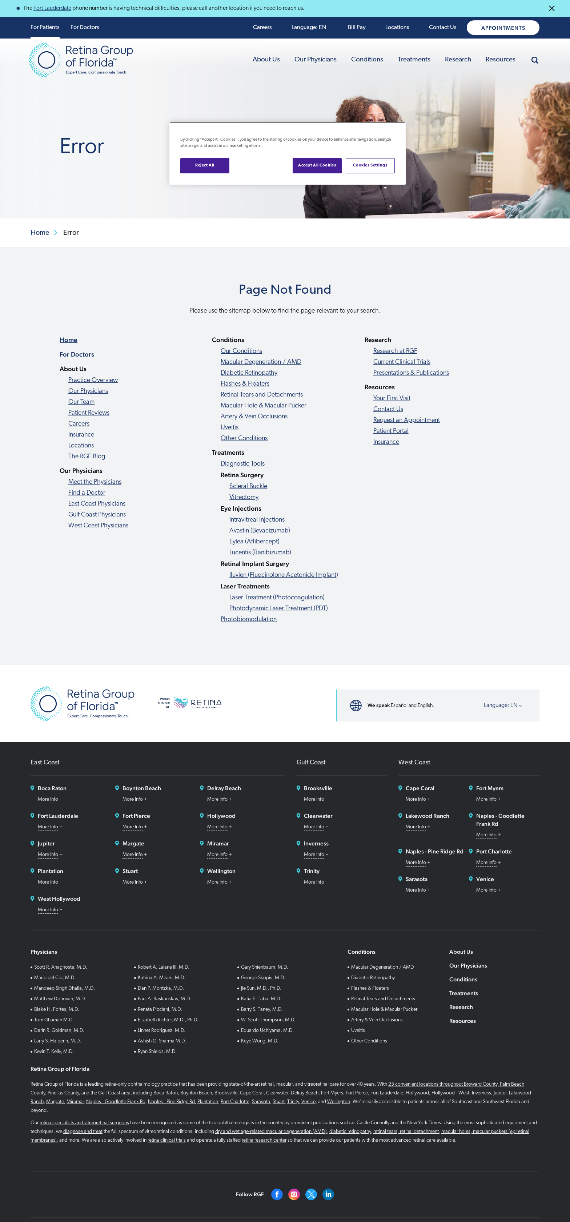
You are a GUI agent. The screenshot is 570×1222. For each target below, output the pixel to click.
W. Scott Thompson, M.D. (268, 1020)
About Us (266, 59)
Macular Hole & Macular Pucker (263, 405)
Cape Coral (252, 1093)
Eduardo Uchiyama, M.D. (267, 1030)
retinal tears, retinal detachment (406, 1131)
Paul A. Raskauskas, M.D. (164, 999)
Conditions (367, 59)
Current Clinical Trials (401, 362)
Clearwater (277, 1093)
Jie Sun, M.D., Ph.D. (261, 988)
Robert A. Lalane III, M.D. (163, 967)
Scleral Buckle (248, 486)
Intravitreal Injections (257, 519)
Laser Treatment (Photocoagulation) (277, 597)
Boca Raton (165, 1093)
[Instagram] (294, 1194)
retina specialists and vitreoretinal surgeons (84, 1123)
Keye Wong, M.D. (259, 1041)
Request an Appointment (406, 420)
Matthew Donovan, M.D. (60, 999)
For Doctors (85, 28)
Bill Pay (357, 28)
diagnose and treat (83, 1131)
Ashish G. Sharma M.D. (162, 1041)
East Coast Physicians (96, 504)
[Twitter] (311, 1194)
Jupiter (500, 1093)
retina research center (264, 1140)
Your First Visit (391, 398)
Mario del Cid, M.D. (55, 978)
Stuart (279, 1102)
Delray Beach (304, 1093)
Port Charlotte (235, 1102)
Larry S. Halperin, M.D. (57, 1041)
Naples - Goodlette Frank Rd (115, 1102)
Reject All (204, 165)
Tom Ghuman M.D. (54, 1020)
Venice (308, 1102)
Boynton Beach (196, 1093)
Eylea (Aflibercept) (254, 541)
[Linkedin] (328, 1194)
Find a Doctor (86, 493)
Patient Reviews (88, 413)
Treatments (414, 59)
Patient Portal (391, 431)
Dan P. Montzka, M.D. (161, 988)
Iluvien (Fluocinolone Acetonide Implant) (283, 575)
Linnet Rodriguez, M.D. (161, 1030)
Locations (397, 28)
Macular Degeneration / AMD (261, 362)
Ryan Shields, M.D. (157, 1051)
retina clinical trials (167, 1140)
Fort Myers (332, 1093)
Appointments (503, 28)
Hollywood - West (450, 1093)
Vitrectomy (243, 497)
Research (458, 59)
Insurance (81, 434)
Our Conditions (241, 351)
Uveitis (229, 427)
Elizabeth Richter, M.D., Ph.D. (168, 1020)
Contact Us (443, 28)
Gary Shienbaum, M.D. (264, 967)
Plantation (207, 1102)
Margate (55, 1102)
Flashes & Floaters (245, 384)
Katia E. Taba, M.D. (261, 999)
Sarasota (261, 1102)
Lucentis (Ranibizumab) (260, 552)
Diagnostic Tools (243, 464)
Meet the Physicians (94, 482)
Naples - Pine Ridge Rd (171, 1102)
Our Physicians (315, 59)
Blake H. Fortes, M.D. (56, 1009)
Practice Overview (93, 380)
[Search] (534, 60)
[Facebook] (277, 1194)
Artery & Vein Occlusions (254, 416)
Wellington (338, 1102)
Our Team (81, 402)
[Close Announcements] (551, 8)
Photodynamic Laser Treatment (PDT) (278, 608)
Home (68, 339)
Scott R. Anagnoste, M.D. (60, 967)
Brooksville (225, 1093)
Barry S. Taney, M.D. (262, 1009)
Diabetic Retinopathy (249, 373)
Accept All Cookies (317, 165)
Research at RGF (395, 351)
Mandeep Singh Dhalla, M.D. (64, 988)
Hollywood (417, 1093)
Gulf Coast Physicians (97, 514)
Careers (262, 28)
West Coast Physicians (98, 525)
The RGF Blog (86, 456)
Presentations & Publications (411, 373)
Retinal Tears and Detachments (262, 394)
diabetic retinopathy (350, 1131)
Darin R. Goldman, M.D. (59, 1030)
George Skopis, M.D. (263, 978)
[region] (287, 153)
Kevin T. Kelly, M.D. (54, 1051)
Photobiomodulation (249, 619)
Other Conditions (244, 438)
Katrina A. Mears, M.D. (161, 978)
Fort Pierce (357, 1093)
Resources (500, 59)
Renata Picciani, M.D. (160, 1009)
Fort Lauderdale (52, 8)
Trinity (293, 1102)
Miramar (75, 1102)
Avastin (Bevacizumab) (259, 530)
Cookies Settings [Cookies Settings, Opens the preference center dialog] (370, 165)
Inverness (481, 1093)
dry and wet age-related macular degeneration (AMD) (271, 1131)
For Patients (45, 28)
